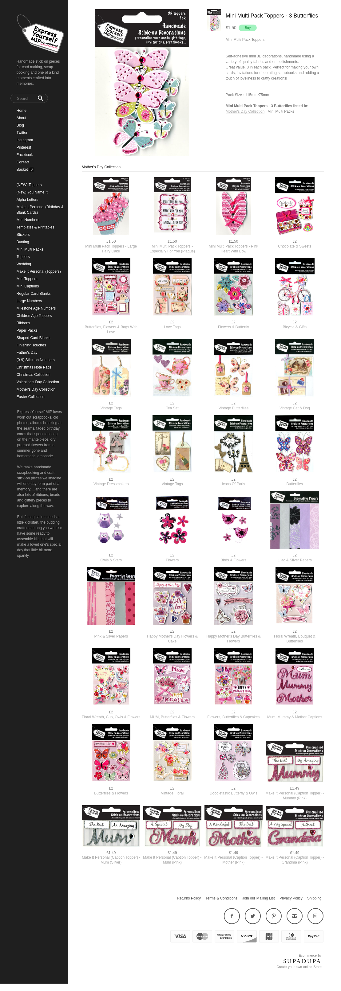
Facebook (25, 155)
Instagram (25, 140)
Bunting (23, 242)
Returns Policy (189, 898)
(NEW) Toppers (29, 185)
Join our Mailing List (258, 898)
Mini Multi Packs (30, 249)
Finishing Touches (31, 345)
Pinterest (24, 147)
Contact (23, 162)
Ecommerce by (310, 955)
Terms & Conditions (221, 898)
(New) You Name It (32, 192)
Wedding (24, 264)
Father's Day (27, 352)
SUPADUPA (302, 961)
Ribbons (23, 323)
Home (21, 110)
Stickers (23, 234)
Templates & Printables (35, 227)
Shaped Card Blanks (33, 338)
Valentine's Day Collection (38, 382)
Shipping (314, 898)
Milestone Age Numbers (36, 308)
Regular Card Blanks (34, 293)
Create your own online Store (298, 967)
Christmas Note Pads (34, 367)
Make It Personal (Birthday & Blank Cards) (40, 210)
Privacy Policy (291, 898)
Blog (20, 125)
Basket (23, 169)
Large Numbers (29, 301)
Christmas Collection (33, 375)
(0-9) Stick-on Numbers (36, 360)
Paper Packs (27, 330)
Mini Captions (28, 286)
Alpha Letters (27, 199)
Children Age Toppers (34, 316)
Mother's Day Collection (36, 389)
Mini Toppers (27, 279)
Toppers (23, 257)
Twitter (22, 133)
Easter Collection (31, 397)
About (21, 118)
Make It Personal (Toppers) (39, 271)
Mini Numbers (28, 220)
